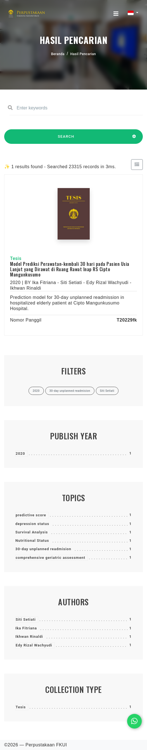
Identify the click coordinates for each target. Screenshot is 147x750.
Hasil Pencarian (83, 54)
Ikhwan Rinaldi (29, 636)
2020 (20, 453)
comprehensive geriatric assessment (50, 558)
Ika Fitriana (26, 628)
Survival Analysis (31, 532)
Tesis (21, 707)
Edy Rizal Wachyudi (34, 645)
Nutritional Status (32, 540)
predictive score (31, 515)
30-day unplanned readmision (43, 549)
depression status (32, 524)
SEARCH (65, 139)
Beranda (58, 54)
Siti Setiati (26, 619)
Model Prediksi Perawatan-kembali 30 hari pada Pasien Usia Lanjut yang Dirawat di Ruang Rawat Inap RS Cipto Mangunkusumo (69, 269)
